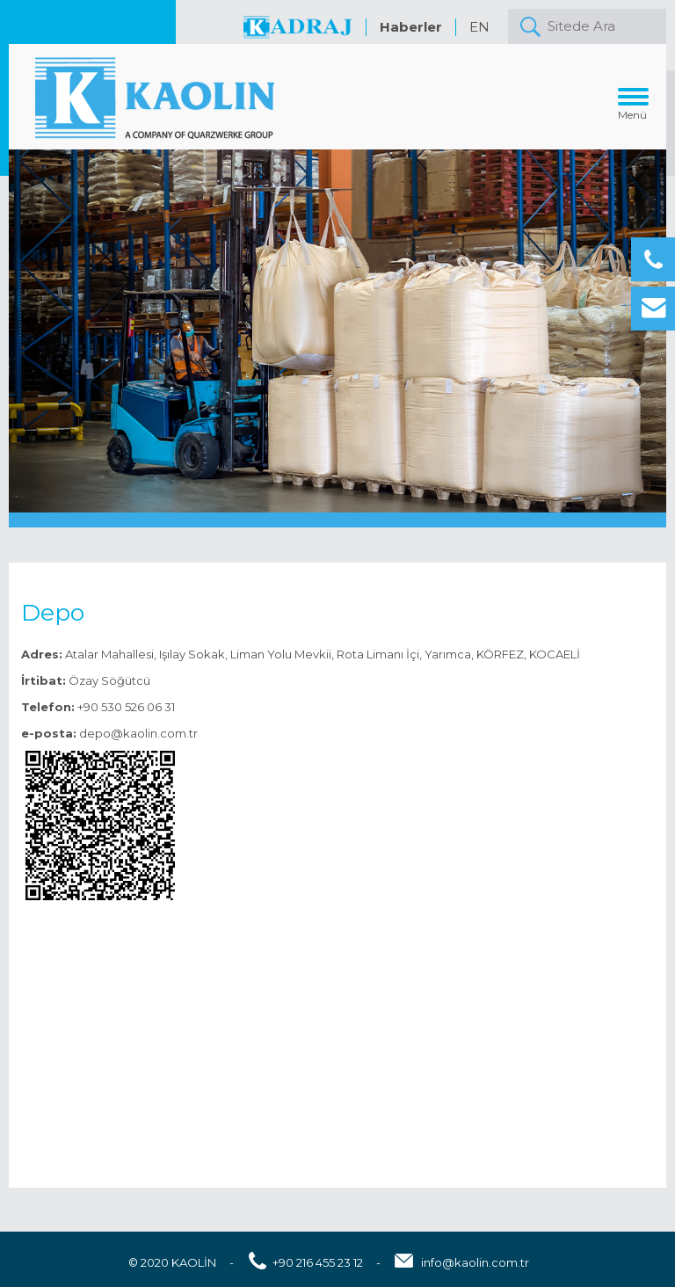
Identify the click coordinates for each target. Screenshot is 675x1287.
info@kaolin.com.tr (475, 1262)
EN (479, 26)
